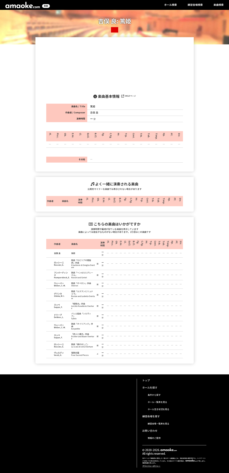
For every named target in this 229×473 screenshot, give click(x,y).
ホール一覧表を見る (157, 402)
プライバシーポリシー (151, 466)
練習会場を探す (151, 416)
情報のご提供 (154, 438)
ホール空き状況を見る (158, 409)
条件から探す (154, 395)
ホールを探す (149, 387)
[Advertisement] (114, 64)
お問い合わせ (149, 430)
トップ (146, 380)
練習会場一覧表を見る (158, 423)
